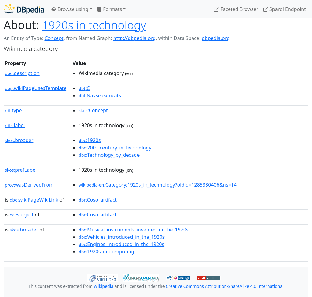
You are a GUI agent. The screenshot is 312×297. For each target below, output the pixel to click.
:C (84, 88)
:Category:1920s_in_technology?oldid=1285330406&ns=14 (158, 184)
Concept (53, 38)
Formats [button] (109, 9)
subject (22, 214)
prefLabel (21, 169)
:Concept (93, 110)
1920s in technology (94, 25)
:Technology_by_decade (109, 155)
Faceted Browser (236, 9)
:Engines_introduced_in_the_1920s (121, 244)
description (22, 73)
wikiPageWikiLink (34, 199)
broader (19, 140)
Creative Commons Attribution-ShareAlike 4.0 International (224, 286)
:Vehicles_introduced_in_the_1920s (122, 237)
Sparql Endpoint (284, 9)
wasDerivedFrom (29, 184)
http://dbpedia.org (134, 38)
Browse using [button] (69, 9)
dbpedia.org (216, 38)
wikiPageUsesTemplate (35, 88)
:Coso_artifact (98, 199)
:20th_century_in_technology (115, 147)
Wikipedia (103, 286)
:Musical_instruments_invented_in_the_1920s (134, 229)
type (13, 110)
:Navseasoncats (100, 95)
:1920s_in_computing (106, 251)
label (15, 125)
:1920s (90, 140)
